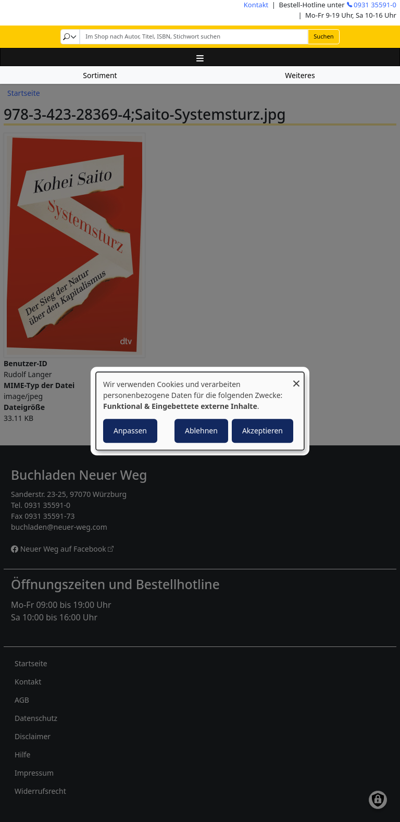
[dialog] (200, 411)
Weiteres (300, 75)
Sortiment (100, 75)
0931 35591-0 (375, 4)
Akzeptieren (262, 430)
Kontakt (256, 4)
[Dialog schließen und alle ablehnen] (296, 378)
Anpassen (130, 430)
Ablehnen (201, 430)
